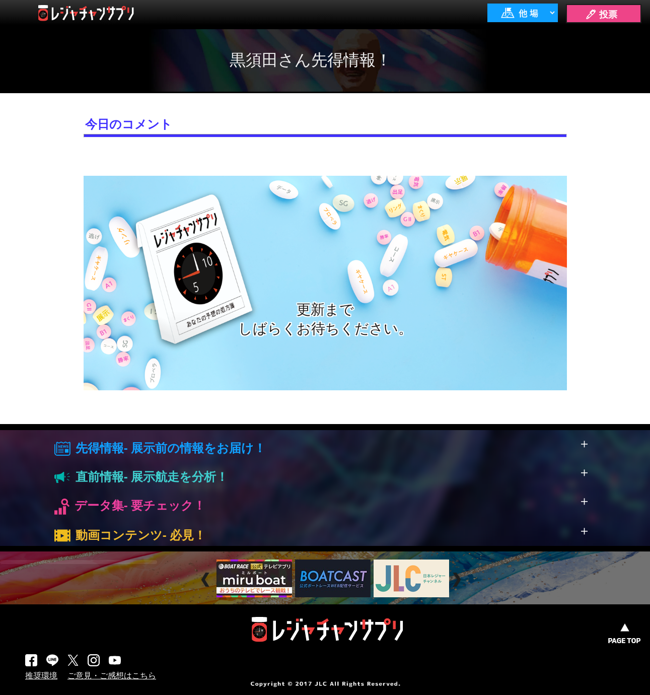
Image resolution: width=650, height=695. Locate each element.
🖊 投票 (601, 15)
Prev (206, 579)
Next (458, 579)
